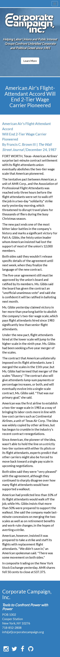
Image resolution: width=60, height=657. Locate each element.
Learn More (30, 60)
